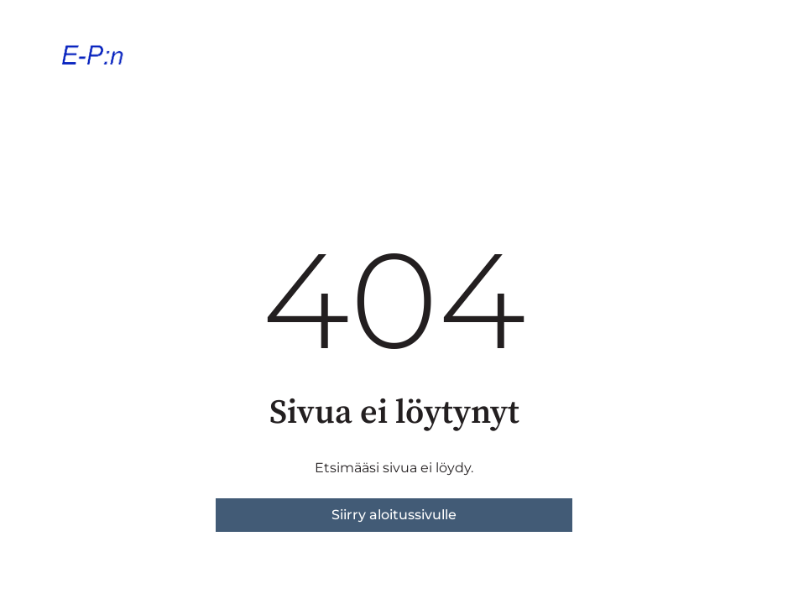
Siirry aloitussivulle (394, 515)
